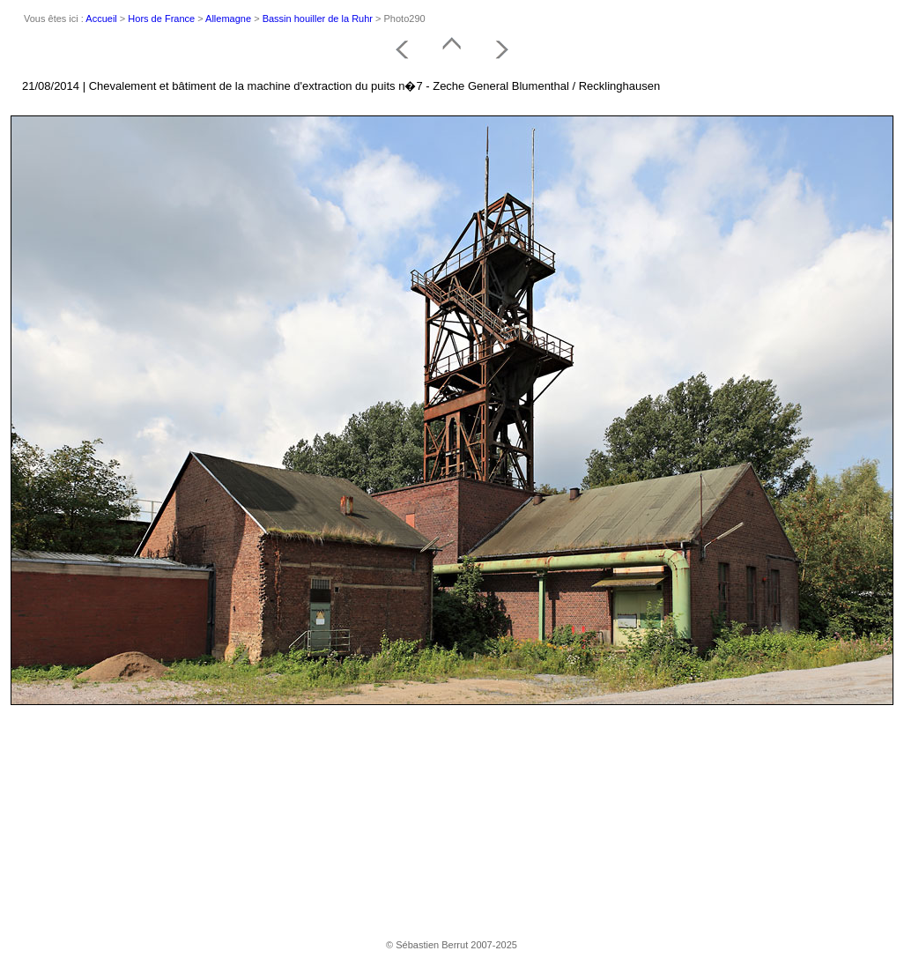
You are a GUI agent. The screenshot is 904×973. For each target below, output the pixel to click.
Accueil (100, 18)
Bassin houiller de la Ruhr (318, 18)
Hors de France (161, 18)
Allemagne (228, 18)
